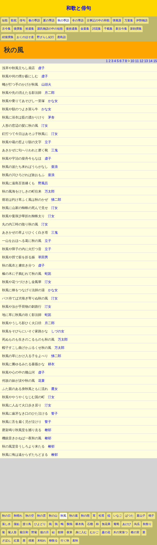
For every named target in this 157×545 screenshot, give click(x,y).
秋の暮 (73, 515)
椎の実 (135, 532)
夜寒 (69, 532)
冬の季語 (78, 20)
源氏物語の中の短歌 (50, 28)
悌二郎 (56, 199)
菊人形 (12, 532)
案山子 (141, 515)
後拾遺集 (71, 28)
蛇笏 (48, 273)
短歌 (5, 20)
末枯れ (41, 540)
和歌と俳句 (78, 8)
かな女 (53, 101)
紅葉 (16, 540)
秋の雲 (41, 515)
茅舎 (51, 117)
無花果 (106, 524)
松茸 (101, 515)
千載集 (108, 28)
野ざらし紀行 (45, 37)
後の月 (44, 532)
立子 (48, 142)
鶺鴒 (69, 524)
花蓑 (41, 380)
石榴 (90, 524)
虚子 (41, 68)
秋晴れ (18, 515)
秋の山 (53, 515)
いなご (117, 515)
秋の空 (29, 515)
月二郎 (50, 92)
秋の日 (6, 515)
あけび (126, 524)
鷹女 (54, 389)
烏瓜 (137, 524)
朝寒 (61, 532)
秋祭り (147, 524)
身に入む (81, 532)
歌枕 (14, 20)
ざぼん (6, 540)
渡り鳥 (27, 524)
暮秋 (75, 540)
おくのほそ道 (25, 37)
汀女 (44, 125)
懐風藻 (117, 20)
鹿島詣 (61, 37)
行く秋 (65, 540)
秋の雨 (85, 515)
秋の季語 (63, 20)
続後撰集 (8, 37)
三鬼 (54, 150)
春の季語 (34, 20)
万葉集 (128, 20)
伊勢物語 (142, 20)
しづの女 (57, 331)
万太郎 (50, 191)
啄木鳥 (79, 524)
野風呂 (43, 183)
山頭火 (46, 84)
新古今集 (121, 28)
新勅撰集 (136, 28)
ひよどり (40, 524)
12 (141, 61)
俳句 (22, 20)
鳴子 (151, 515)
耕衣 (51, 364)
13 (146, 61)
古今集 (6, 28)
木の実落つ (120, 532)
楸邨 (48, 430)
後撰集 (18, 28)
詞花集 (96, 28)
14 (150, 61)
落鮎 (16, 524)
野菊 (34, 532)
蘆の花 (106, 532)
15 (155, 61)
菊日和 (24, 532)
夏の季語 (49, 20)
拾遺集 (29, 28)
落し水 (6, 524)
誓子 (54, 413)
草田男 (43, 257)
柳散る (53, 540)
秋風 (63, 515)
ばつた (129, 515)
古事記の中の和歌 (98, 20)
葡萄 (116, 524)
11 (137, 61)
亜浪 (54, 166)
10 (132, 61)
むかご (94, 532)
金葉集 (85, 28)
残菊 (31, 540)
